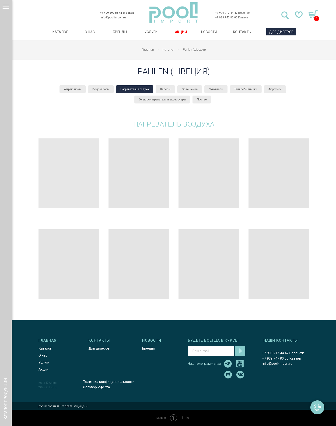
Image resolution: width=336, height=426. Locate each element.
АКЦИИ (181, 32)
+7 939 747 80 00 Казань (231, 17)
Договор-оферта (96, 387)
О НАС (90, 32)
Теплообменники (245, 89)
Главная (148, 49)
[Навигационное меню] (6, 7)
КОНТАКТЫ (242, 32)
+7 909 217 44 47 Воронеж (232, 12)
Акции (43, 369)
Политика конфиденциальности (108, 382)
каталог (60, 32)
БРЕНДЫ (120, 32)
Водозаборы (100, 89)
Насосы (165, 89)
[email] (211, 351)
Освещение (190, 89)
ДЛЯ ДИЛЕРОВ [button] (281, 32)
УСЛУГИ (151, 32)
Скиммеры (216, 89)
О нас (42, 355)
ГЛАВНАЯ (47, 340)
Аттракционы (72, 89)
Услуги (43, 362)
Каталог (168, 49)
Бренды (148, 348)
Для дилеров (99, 348)
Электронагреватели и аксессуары (162, 99)
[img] (174, 12)
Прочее (202, 99)
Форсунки (274, 89)
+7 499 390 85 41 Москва (117, 12)
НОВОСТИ (209, 32)
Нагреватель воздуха (134, 89)
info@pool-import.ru (113, 17)
